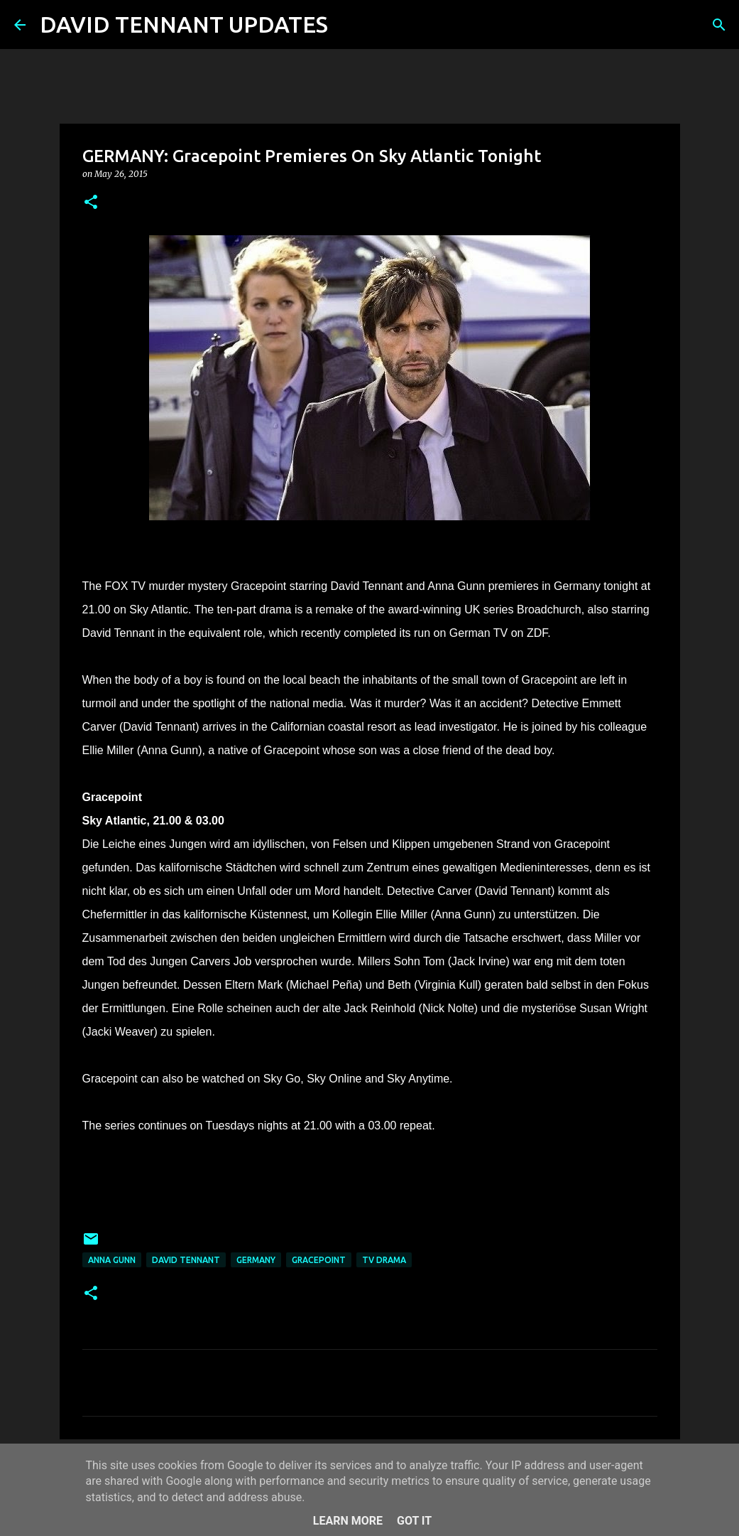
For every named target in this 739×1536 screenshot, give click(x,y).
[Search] (347, 25)
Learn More (348, 1520)
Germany (255, 1259)
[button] (90, 203)
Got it (414, 1520)
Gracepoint (319, 1259)
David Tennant (186, 1259)
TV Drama (384, 1259)
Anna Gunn (112, 1259)
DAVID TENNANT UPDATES (184, 24)
